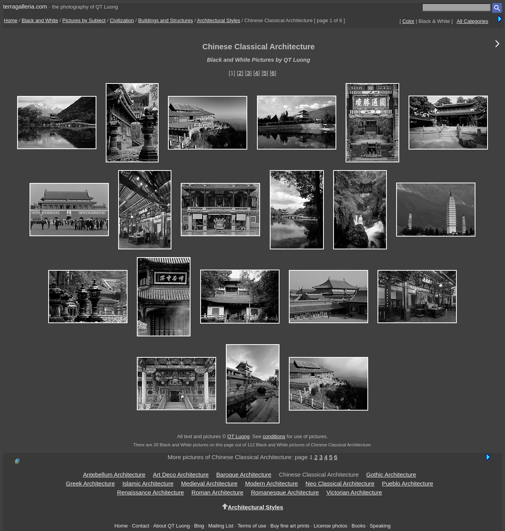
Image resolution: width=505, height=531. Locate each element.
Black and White (40, 20)
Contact (140, 526)
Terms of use (252, 526)
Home (10, 20)
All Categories (472, 21)
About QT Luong (171, 526)
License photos (331, 526)
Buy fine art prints (290, 526)
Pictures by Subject (83, 20)
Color (408, 21)
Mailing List (221, 526)
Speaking (380, 526)
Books (358, 526)
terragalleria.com (25, 6)
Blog (199, 526)
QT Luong (238, 436)
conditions (274, 436)
